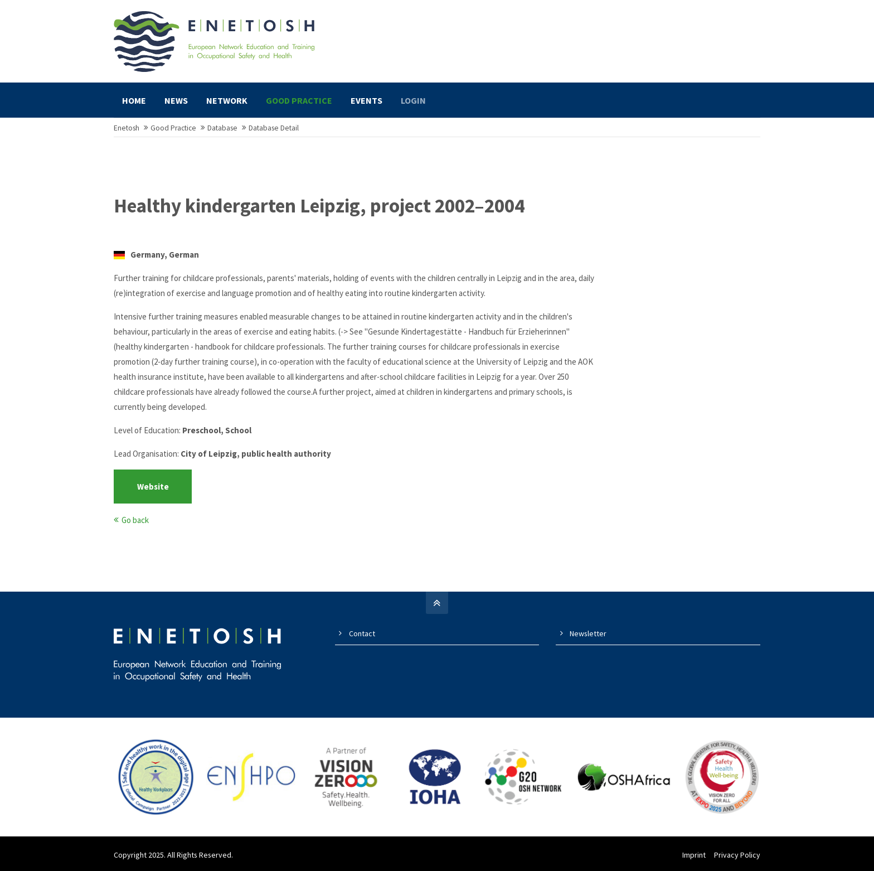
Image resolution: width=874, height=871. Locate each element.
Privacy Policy (737, 855)
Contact (362, 633)
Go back (135, 520)
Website (153, 486)
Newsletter (588, 633)
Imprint (694, 855)
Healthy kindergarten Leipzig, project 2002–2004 (319, 206)
